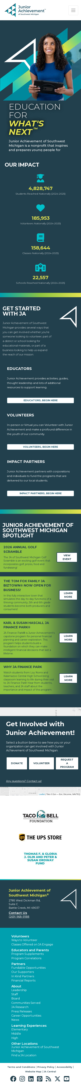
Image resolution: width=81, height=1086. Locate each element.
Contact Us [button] (18, 912)
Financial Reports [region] (23, 980)
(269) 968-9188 (19, 916)
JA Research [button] (19, 1007)
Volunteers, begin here (40, 446)
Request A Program (67, 763)
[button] (14, 1079)
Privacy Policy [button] (45, 1067)
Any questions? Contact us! (24, 781)
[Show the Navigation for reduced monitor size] (73, 10)
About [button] (16, 986)
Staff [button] (14, 994)
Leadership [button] (19, 990)
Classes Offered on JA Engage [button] (32, 944)
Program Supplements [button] (27, 954)
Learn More (68, 595)
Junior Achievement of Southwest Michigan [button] (35, 1049)
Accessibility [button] (64, 1067)
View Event (67, 557)
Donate (17, 763)
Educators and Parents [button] (30, 950)
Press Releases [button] (21, 1011)
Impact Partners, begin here (41, 493)
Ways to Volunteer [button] (24, 940)
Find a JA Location (23, 1055)
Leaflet (42, 794)
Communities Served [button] (25, 1003)
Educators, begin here (41, 400)
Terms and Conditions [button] (21, 1067)
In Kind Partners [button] (22, 976)
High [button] (14, 1038)
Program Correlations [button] (26, 958)
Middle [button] (16, 1033)
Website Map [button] (33, 1071)
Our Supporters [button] (22, 972)
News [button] (15, 1019)
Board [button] (15, 998)
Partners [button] (18, 964)
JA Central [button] (49, 1071)
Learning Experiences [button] (29, 1025)
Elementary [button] (19, 1029)
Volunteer (41, 763)
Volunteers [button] (20, 936)
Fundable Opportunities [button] (28, 967)
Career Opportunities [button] (26, 1015)
